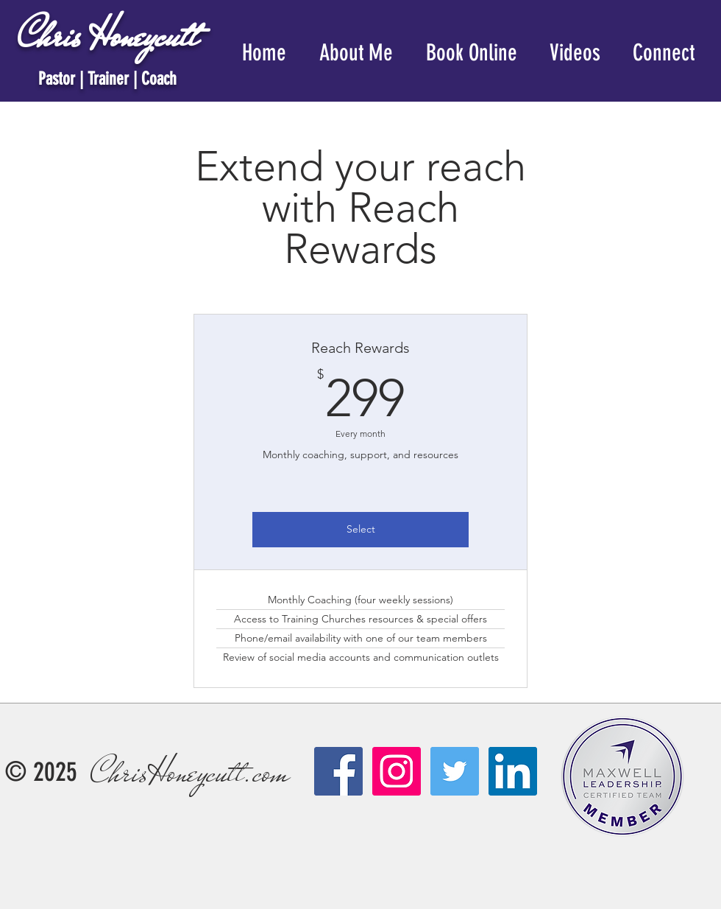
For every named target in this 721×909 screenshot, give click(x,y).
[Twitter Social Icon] (454, 771)
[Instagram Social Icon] (396, 771)
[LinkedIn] (513, 771)
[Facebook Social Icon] (338, 771)
